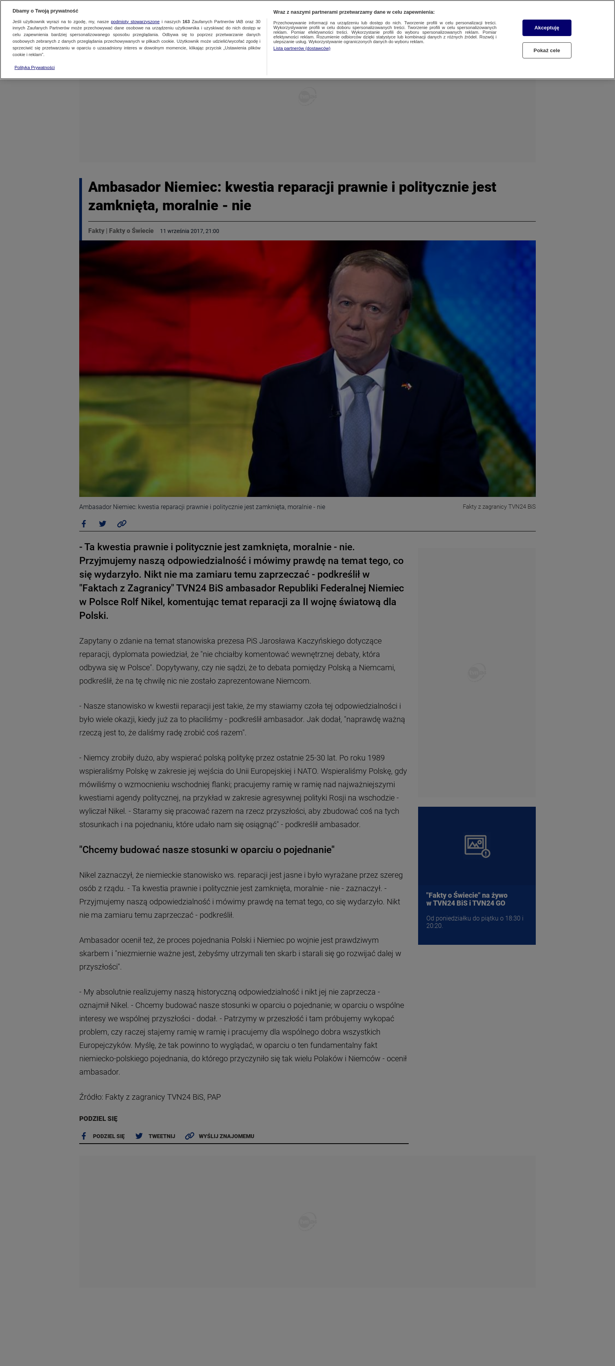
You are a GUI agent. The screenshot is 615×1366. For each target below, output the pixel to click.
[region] (307, 39)
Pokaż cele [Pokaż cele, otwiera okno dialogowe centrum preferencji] (546, 50)
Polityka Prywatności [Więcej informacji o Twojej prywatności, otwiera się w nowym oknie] (35, 67)
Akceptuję (547, 28)
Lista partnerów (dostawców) (301, 48)
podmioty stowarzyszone (135, 21)
